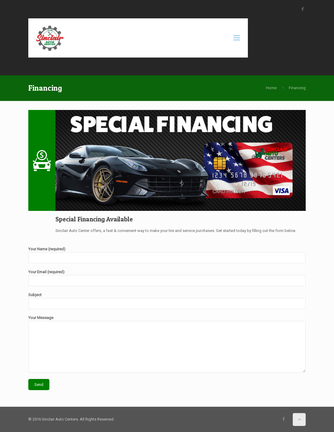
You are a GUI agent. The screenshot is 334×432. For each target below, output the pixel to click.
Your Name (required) (167, 255)
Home (271, 88)
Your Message (167, 344)
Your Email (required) (167, 278)
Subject (167, 301)
